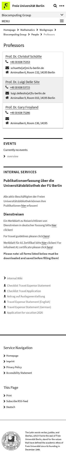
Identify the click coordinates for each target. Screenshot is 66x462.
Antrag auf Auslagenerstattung (26, 296)
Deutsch (10, 407)
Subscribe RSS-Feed (17, 401)
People (35, 34)
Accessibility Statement (19, 372)
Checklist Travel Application (24, 291)
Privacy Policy (14, 367)
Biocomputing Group (15, 34)
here (46, 236)
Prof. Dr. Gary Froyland (21, 107)
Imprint (10, 361)
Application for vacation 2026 (25, 312)
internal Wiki (14, 278)
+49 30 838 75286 (20, 113)
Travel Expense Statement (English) (28, 302)
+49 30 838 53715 (20, 87)
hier (23, 205)
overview (11, 156)
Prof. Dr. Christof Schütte (23, 56)
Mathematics (27, 29)
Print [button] (9, 395)
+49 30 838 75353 (20, 62)
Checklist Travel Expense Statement (29, 285)
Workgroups (46, 29)
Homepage (9, 29)
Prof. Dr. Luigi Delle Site (22, 82)
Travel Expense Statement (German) (29, 307)
